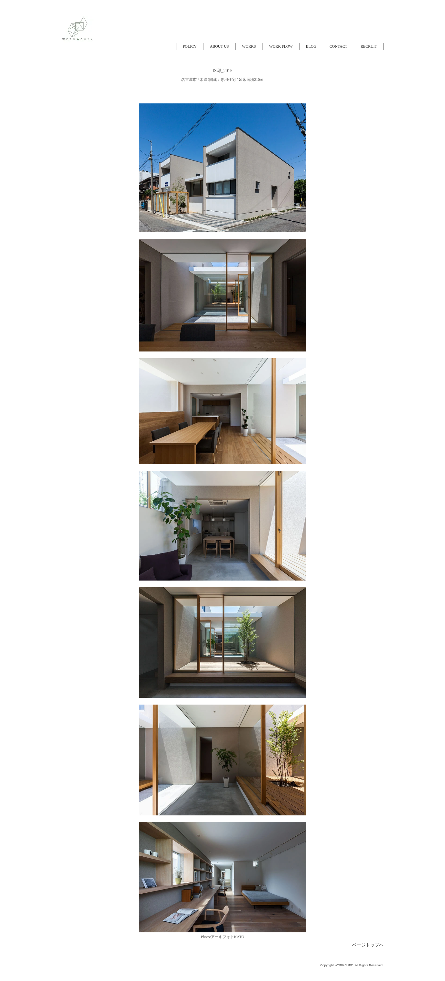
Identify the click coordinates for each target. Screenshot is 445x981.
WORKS (249, 46)
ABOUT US (219, 46)
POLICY (190, 46)
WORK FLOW (281, 46)
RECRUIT (369, 46)
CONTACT (338, 46)
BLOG (311, 46)
